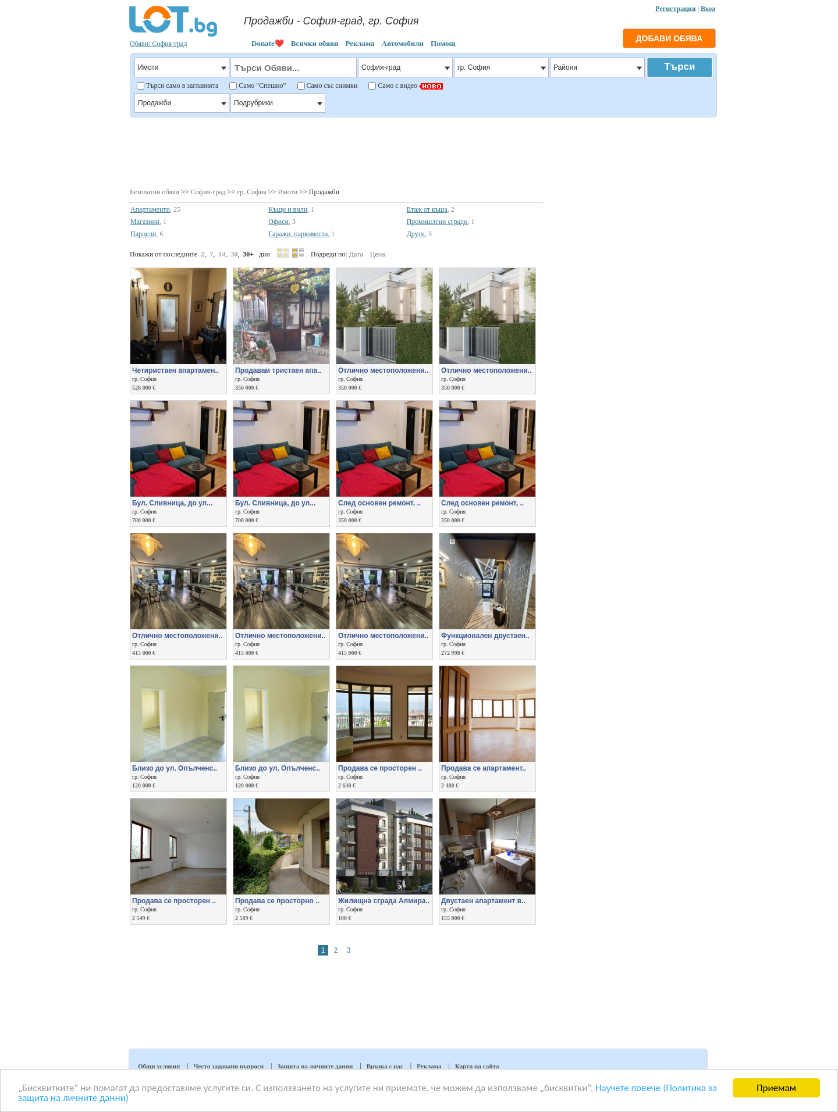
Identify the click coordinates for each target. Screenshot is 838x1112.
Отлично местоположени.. (383, 370)
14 (221, 254)
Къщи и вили (287, 209)
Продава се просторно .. (277, 901)
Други (416, 234)
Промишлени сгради (437, 222)
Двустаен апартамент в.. (483, 901)
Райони (597, 67)
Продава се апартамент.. (483, 768)
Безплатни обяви (154, 192)
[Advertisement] (423, 151)
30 (233, 254)
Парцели (143, 234)
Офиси (278, 222)
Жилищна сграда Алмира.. (383, 901)
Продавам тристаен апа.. (278, 370)
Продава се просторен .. (380, 768)
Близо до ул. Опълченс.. (174, 768)
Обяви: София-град (158, 44)
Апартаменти (150, 209)
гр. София (252, 192)
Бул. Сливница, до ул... (172, 503)
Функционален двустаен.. (485, 636)
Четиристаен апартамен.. (175, 370)
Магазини (144, 222)
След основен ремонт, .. (379, 503)
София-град (208, 192)
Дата (356, 254)
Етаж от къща (427, 209)
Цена (377, 254)
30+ (248, 254)
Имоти (287, 192)
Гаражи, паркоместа (298, 234)
